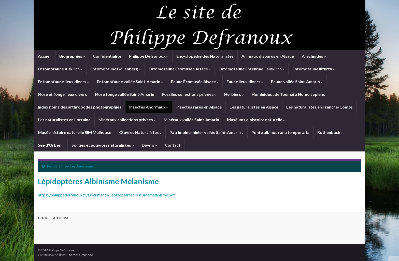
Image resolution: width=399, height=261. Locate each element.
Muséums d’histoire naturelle (256, 119)
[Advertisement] (97, 231)
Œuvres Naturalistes (140, 132)
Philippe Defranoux (148, 56)
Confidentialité (107, 56)
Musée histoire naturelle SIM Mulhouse (74, 132)
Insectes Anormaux (148, 106)
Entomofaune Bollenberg (115, 68)
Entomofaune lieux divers (63, 81)
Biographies (72, 56)
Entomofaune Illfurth (313, 68)
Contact (172, 145)
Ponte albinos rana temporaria (280, 132)
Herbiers (234, 94)
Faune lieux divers (244, 81)
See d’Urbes (51, 145)
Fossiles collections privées (189, 94)
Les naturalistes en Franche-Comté (319, 106)
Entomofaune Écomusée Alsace (180, 68)
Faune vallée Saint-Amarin (297, 81)
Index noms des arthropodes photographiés (79, 106)
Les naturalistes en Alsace (254, 106)
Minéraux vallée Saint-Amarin (191, 119)
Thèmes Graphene (80, 255)
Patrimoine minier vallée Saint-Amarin (206, 132)
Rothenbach (330, 132)
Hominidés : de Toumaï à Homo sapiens (288, 94)
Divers (149, 145)
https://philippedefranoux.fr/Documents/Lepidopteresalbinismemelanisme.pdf (106, 194)
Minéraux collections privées (127, 119)
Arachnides (314, 56)
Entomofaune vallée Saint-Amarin (130, 81)
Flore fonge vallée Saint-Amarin (124, 94)
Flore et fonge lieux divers (62, 94)
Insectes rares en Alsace (199, 106)
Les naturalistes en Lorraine (64, 119)
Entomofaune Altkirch (60, 68)
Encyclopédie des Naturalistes (205, 56)
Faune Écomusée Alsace (195, 81)
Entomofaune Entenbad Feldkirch (251, 68)
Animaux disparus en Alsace (267, 56)
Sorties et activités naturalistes (103, 145)
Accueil (44, 56)
